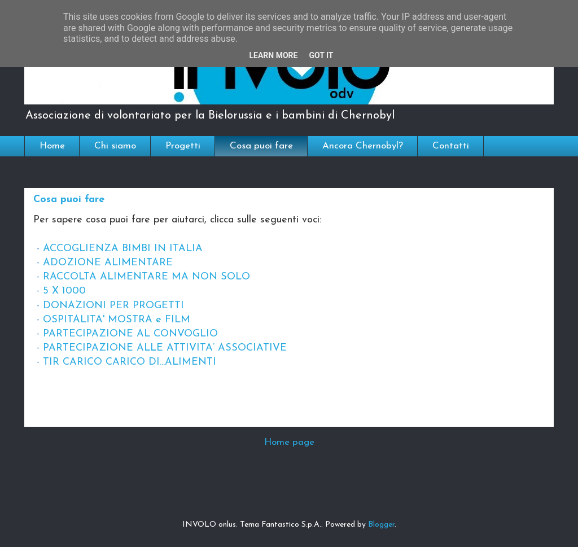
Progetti (182, 146)
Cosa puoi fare (261, 146)
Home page (289, 442)
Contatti (450, 146)
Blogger (381, 524)
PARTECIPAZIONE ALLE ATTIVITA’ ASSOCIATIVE (165, 348)
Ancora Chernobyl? (362, 146)
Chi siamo (115, 146)
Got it (321, 55)
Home (52, 146)
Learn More (273, 55)
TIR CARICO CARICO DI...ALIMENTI (129, 362)
